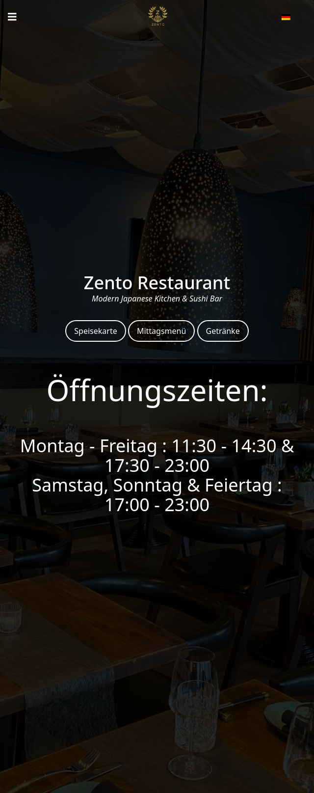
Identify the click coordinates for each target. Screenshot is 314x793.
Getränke (223, 331)
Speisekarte (95, 331)
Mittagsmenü (161, 331)
